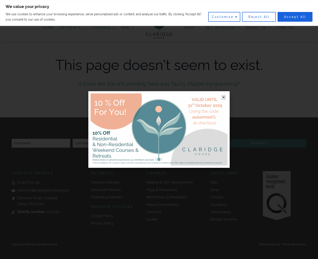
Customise (223, 17)
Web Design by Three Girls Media (282, 244)
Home (48, 27)
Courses (103, 27)
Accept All (295, 17)
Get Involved (223, 27)
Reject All (258, 17)
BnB (127, 27)
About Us (258, 27)
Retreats (73, 27)
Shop (191, 27)
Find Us (285, 27)
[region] (159, 13)
